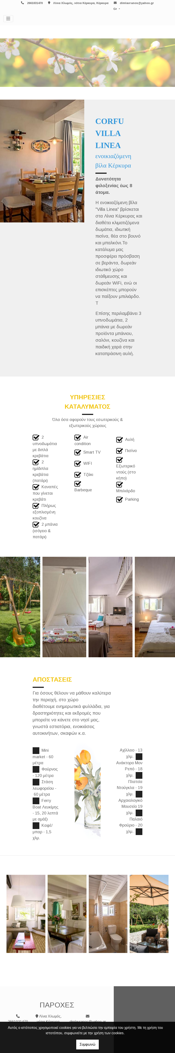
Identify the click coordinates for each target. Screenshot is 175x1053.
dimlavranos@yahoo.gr (137, 3)
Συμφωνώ (87, 1044)
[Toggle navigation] (8, 18)
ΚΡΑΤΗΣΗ (103, 368)
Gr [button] (115, 8)
